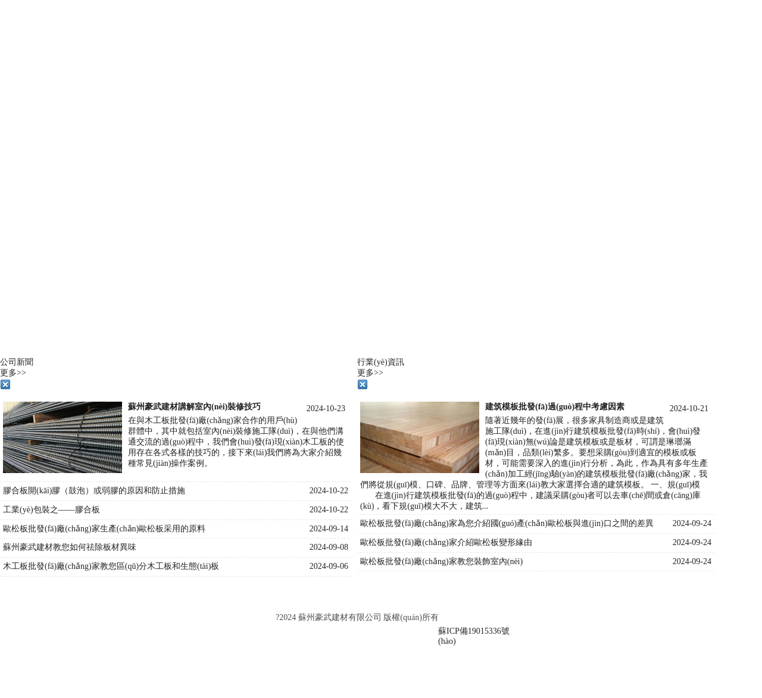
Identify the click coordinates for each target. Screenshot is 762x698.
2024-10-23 (326, 408)
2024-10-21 (689, 408)
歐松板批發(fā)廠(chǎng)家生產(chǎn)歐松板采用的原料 (104, 528)
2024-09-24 (692, 523)
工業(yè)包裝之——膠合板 (51, 509)
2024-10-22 (329, 490)
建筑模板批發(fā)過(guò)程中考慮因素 (554, 406)
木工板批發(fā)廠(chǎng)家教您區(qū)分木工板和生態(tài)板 (111, 566)
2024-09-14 (329, 528)
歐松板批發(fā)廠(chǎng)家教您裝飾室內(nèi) (441, 561)
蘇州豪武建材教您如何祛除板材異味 (69, 547)
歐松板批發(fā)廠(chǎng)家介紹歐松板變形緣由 (446, 542)
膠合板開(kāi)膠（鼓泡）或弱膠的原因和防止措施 (94, 490)
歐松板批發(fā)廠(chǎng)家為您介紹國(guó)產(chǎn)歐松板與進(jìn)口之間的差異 (507, 523)
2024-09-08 (329, 547)
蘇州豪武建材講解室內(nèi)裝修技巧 (194, 406)
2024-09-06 (329, 566)
